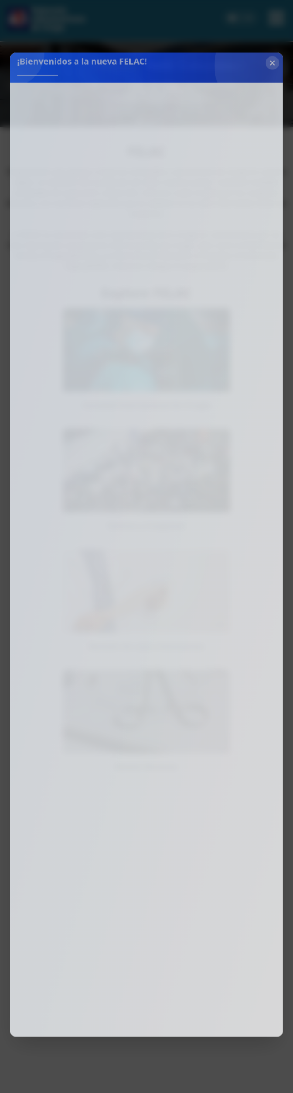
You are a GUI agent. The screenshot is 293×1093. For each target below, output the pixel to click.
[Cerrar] (267, 78)
